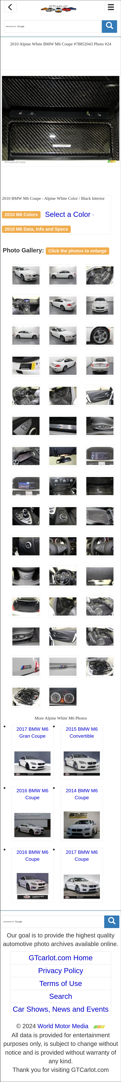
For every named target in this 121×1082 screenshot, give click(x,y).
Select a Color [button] (69, 214)
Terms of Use (60, 983)
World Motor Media (63, 1026)
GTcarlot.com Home (61, 958)
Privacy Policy (60, 971)
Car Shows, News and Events (61, 1009)
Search (60, 996)
